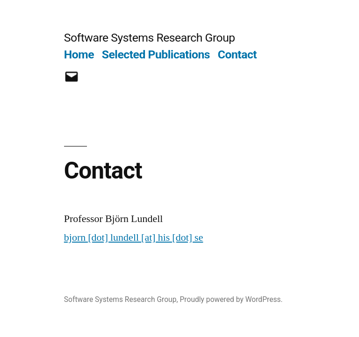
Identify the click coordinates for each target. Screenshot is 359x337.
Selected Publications (156, 54)
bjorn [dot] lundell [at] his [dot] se (133, 237)
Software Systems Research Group (149, 37)
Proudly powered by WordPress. (231, 299)
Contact (237, 54)
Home (79, 54)
